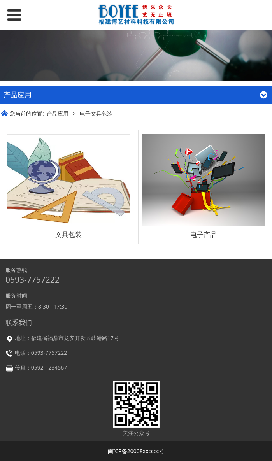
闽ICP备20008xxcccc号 (136, 451)
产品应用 (57, 113)
